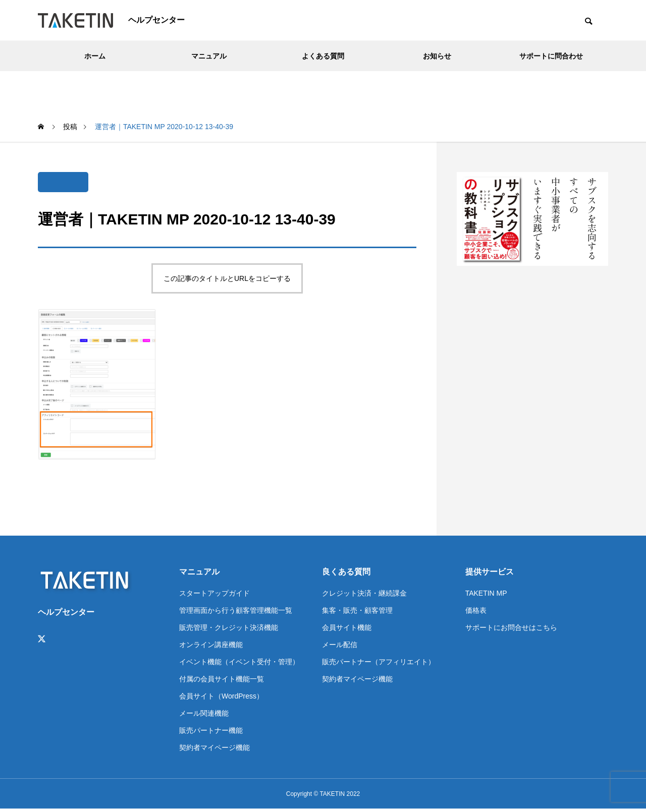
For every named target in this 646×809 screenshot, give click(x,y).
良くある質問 (346, 571)
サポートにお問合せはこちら (511, 627)
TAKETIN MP (486, 593)
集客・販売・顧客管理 (357, 610)
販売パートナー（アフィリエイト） (378, 662)
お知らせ (437, 56)
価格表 (476, 610)
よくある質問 (323, 56)
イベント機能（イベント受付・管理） (239, 662)
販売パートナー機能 (211, 730)
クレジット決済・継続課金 (364, 593)
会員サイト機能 (346, 627)
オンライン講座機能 (211, 645)
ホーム (94, 56)
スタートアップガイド (214, 593)
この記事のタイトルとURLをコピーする (227, 278)
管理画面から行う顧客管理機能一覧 (235, 610)
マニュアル (209, 56)
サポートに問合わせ (551, 56)
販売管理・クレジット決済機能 (228, 627)
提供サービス (489, 571)
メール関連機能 (204, 713)
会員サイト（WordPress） (221, 696)
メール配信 (339, 645)
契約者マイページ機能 (214, 747)
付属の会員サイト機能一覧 (221, 679)
